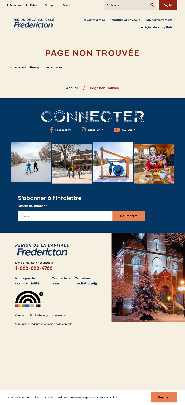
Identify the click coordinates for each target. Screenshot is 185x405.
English (168, 5)
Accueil (72, 88)
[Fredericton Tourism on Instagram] (92, 130)
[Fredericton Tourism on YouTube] (124, 130)
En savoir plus (108, 397)
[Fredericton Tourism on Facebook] (60, 130)
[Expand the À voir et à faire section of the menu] (94, 21)
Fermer (164, 397)
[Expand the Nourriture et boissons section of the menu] (124, 21)
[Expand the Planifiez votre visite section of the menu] (158, 21)
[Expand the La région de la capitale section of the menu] (156, 29)
